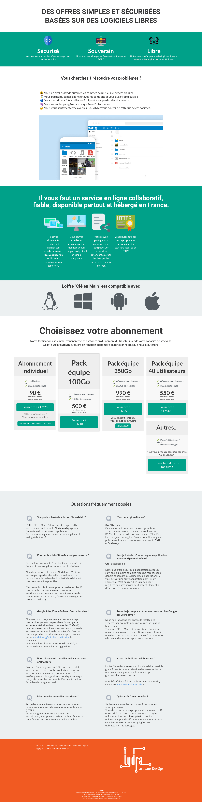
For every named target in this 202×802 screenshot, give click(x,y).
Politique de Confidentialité (58, 745)
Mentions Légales (80, 745)
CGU (42, 745)
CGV (36, 745)
